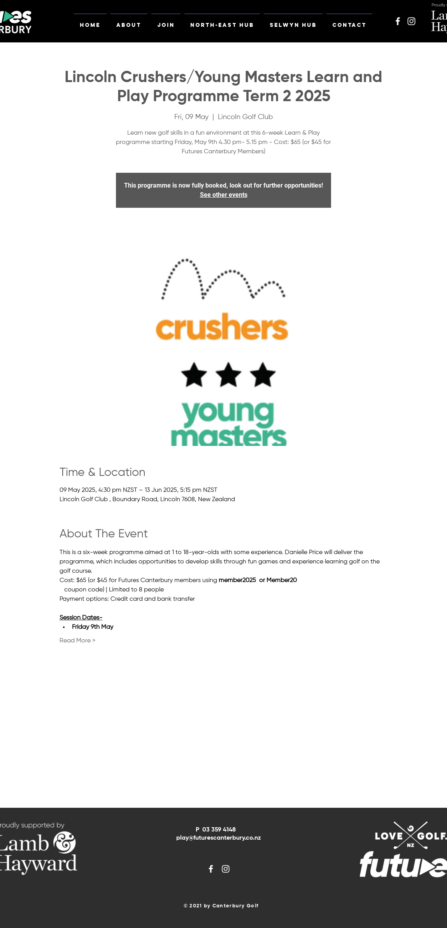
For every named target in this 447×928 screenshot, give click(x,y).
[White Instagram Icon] (411, 21)
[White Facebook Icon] (398, 21)
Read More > (77, 641)
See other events (223, 194)
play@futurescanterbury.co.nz (218, 838)
